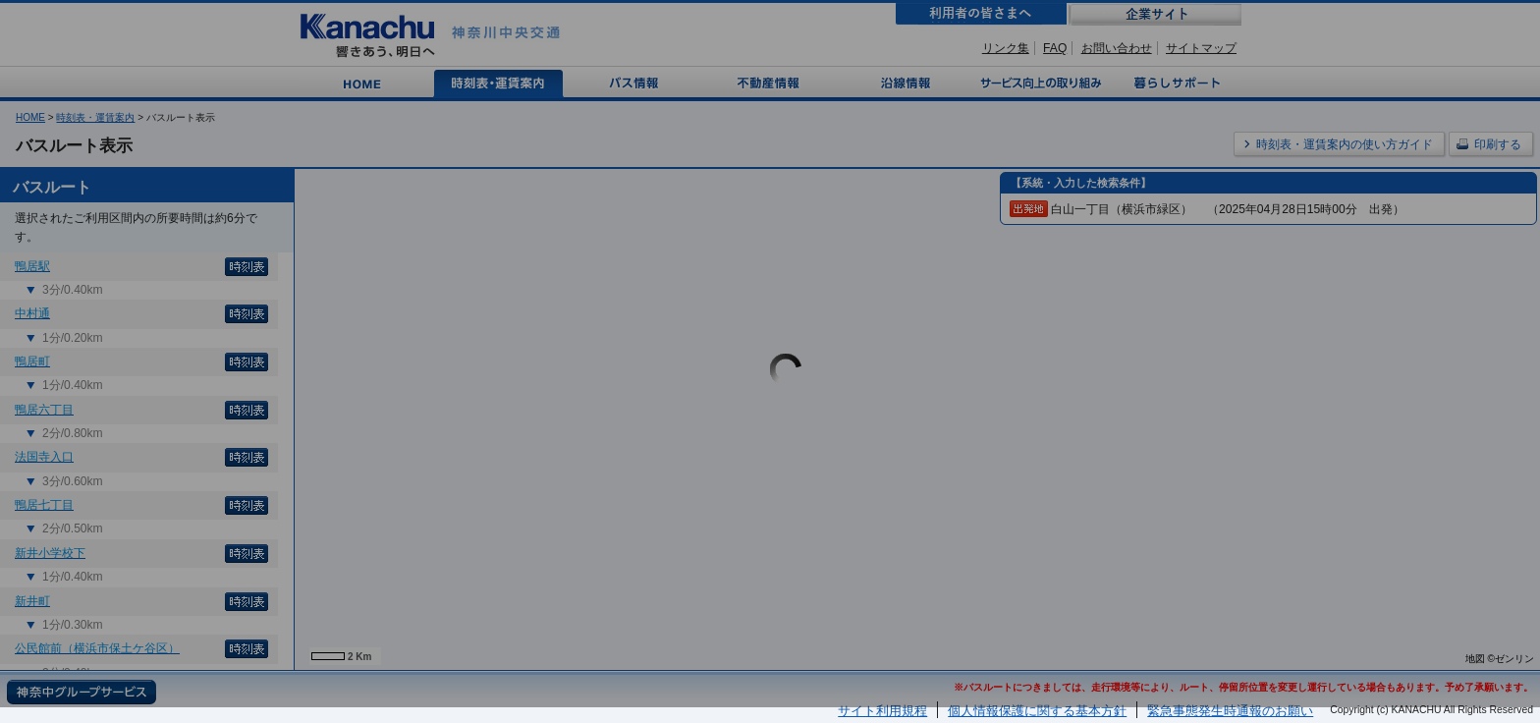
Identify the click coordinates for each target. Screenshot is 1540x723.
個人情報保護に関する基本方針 (1037, 710)
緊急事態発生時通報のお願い (1230, 710)
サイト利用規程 (882, 710)
